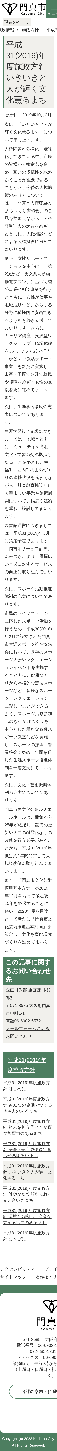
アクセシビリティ (17, 1269)
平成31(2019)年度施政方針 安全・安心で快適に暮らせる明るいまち (27, 1149)
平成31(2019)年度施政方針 (27, 1065)
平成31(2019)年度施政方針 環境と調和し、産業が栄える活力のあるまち (27, 1216)
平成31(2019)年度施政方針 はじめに (26, 1085)
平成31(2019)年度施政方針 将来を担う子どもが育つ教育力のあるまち (27, 1127)
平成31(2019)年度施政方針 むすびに (26, 1235)
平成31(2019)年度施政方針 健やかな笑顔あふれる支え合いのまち (27, 1194)
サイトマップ (13, 1276)
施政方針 (30, 30)
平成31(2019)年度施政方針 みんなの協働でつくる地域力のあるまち (27, 1105)
